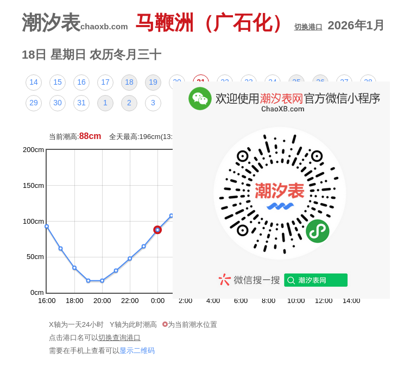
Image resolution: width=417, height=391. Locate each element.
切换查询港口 (119, 337)
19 (153, 82)
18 (129, 82)
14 (33, 82)
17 (105, 82)
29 (33, 102)
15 (57, 82)
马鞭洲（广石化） (229, 22)
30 (57, 102)
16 (81, 82)
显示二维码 (137, 350)
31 (81, 102)
